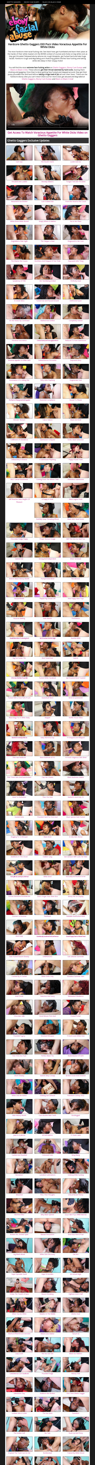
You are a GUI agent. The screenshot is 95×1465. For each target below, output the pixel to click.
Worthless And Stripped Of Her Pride (47, 261)
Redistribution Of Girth (76, 1056)
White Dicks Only (47, 976)
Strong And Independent (47, 559)
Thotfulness (75, 618)
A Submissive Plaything (47, 459)
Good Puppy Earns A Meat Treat (75, 936)
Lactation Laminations (47, 1175)
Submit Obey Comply (47, 1076)
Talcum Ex (75, 1334)
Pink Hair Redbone (19, 757)
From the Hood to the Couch (75, 201)
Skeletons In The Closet (19, 857)
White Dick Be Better (19, 1095)
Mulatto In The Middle (47, 1314)
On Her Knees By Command (19, 321)
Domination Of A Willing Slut (19, 380)
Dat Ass (75, 1254)
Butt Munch (47, 618)
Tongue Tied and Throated (75, 182)
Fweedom (75, 1413)
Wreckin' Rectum (19, 420)
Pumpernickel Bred (47, 579)
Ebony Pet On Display (75, 896)
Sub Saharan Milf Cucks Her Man (75, 857)
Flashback (47, 916)
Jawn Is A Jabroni (19, 1135)
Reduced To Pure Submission (75, 340)
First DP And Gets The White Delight (47, 638)
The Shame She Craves (19, 261)
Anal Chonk (19, 996)
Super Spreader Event (19, 1274)
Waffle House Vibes (76, 718)
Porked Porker (76, 1016)
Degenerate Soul (76, 380)
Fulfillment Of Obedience (19, 440)
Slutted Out (19, 559)
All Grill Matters (47, 1135)
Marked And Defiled (47, 321)
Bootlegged (76, 1115)
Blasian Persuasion (47, 1234)
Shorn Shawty (19, 1076)
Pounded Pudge (47, 1373)
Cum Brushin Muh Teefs (47, 1115)
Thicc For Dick (47, 797)
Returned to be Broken (19, 201)
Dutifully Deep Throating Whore (47, 519)
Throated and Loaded (19, 182)
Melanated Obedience (76, 996)
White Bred (47, 876)
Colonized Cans (47, 1155)
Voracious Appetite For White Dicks (19, 360)
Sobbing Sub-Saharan (47, 1095)
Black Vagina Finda (75, 499)
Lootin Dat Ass (75, 162)
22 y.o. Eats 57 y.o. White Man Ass (76, 1215)
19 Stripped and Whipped (76, 738)
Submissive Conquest (47, 440)
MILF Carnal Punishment (19, 479)
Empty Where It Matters (47, 221)
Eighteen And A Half (76, 1294)
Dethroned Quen (76, 301)
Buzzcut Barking (19, 618)
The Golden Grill (19, 1433)
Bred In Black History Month (19, 579)
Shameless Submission (76, 479)
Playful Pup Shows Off (47, 598)
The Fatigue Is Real (47, 241)
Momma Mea (19, 1215)
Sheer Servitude (75, 559)
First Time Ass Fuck (19, 1056)
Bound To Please (76, 400)
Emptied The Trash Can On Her (19, 1453)
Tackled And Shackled (19, 1155)
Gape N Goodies (47, 1274)
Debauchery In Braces (19, 459)
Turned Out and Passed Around (47, 301)
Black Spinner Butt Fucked (75, 817)
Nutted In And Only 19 (76, 797)
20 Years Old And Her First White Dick (19, 896)
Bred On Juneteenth (76, 698)
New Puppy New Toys (76, 598)
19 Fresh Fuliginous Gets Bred (75, 757)
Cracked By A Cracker (19, 976)
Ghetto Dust (75, 1314)
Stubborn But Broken (47, 1393)
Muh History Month (19, 1115)
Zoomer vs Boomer (19, 916)
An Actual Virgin (75, 1274)
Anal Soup (19, 936)
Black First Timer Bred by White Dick (19, 738)
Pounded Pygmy (19, 1036)
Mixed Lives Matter (47, 1334)
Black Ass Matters (75, 1354)
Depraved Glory (75, 360)
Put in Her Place (75, 221)
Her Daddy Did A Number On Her (76, 876)
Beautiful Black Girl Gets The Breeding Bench (19, 638)
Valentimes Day (19, 1393)
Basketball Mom (47, 698)
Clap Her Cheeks (47, 777)
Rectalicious (75, 579)
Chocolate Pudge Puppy (19, 539)
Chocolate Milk (19, 1016)
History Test (75, 1373)
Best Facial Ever (47, 658)
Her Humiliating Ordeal (47, 281)
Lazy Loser (19, 1354)
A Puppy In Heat (47, 499)
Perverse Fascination (19, 340)
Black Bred (47, 837)
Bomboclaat (47, 1453)
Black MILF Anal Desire (75, 519)
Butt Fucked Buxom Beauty (19, 956)
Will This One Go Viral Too (75, 539)
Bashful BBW (75, 638)
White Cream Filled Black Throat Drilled (19, 678)
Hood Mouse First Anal (47, 1016)
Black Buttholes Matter (75, 777)
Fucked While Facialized (47, 678)
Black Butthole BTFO (47, 757)
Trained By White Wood (75, 1453)
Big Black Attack (19, 1254)
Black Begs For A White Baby (19, 718)
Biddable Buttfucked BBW (75, 916)
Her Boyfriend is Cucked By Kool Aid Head (19, 876)
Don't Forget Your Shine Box (47, 896)
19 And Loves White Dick (76, 1036)
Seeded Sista (19, 817)
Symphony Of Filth (19, 281)
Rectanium (19, 1175)
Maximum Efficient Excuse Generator (19, 1334)
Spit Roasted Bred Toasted (75, 678)
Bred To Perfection (19, 797)
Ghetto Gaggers (14, 2)
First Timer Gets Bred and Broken (19, 777)
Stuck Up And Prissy (76, 1433)
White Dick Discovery (47, 1254)
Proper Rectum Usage (47, 539)
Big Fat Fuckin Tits (19, 658)
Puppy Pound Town (76, 459)
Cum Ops (19, 162)
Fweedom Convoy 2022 (75, 1095)
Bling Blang (76, 1155)
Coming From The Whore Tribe (47, 479)
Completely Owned (75, 321)
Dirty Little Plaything (47, 380)
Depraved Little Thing (75, 261)
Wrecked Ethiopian (47, 1036)
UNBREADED (47, 956)
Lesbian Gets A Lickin (19, 1413)
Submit (75, 658)
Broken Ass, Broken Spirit (19, 1234)
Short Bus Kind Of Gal (75, 1234)
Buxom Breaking (47, 1294)
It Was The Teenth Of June (19, 1294)
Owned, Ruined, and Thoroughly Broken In (47, 340)
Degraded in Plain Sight (19, 241)
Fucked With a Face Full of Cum (19, 698)
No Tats (47, 1433)
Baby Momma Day (47, 738)
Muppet (47, 718)
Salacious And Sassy (47, 996)
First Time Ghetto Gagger (76, 1393)
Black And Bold (75, 420)
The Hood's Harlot (47, 162)
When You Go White (19, 1314)
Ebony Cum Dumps (31, 2)
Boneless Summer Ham (75, 976)
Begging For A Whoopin (19, 837)
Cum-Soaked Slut (47, 201)
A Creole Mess (19, 301)
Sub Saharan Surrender (76, 956)
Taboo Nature (47, 420)
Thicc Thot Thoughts (47, 1195)
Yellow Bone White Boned (19, 221)
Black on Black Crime (52, 2)
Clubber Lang (47, 857)
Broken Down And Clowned (76, 1076)
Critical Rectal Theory (75, 1195)
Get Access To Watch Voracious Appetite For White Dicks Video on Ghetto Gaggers (48, 134)
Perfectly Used (76, 281)
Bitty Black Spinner (47, 1215)
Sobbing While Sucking (76, 1175)
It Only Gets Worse (75, 837)
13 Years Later (76, 1135)
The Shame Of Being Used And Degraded (19, 400)
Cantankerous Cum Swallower (19, 1373)
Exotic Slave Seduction (76, 440)
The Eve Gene (47, 1413)
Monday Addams (47, 182)
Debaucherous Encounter (47, 360)
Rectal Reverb (19, 598)
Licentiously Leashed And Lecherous (48, 936)
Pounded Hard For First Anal (47, 817)
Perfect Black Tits (47, 1056)
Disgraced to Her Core (76, 241)
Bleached (19, 1195)
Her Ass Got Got (47, 1354)
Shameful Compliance (47, 400)
